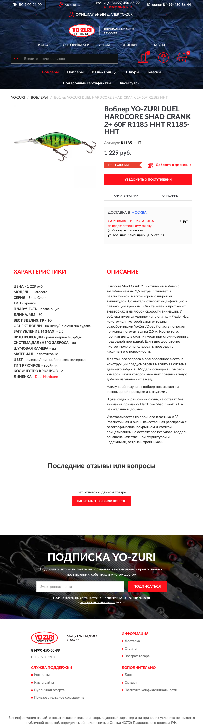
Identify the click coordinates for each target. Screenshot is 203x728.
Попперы (75, 72)
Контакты (155, 45)
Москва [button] (139, 212)
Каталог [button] (46, 45)
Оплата (131, 648)
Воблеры (50, 72)
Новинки (128, 45)
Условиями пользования (97, 602)
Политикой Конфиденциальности (126, 597)
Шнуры (132, 72)
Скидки (131, 683)
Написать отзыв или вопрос (101, 501)
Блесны (154, 72)
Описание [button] (170, 195)
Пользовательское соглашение (59, 698)
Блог (128, 675)
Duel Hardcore (46, 377)
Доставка (132, 641)
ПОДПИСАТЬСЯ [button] (147, 586)
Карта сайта (44, 683)
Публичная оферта (49, 690)
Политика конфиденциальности (151, 690)
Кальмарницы (104, 72)
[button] (118, 6)
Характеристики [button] (126, 195)
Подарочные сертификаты (87, 83)
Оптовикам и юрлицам (86, 45)
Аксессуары (130, 83)
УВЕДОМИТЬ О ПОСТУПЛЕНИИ (148, 179)
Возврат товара (137, 656)
